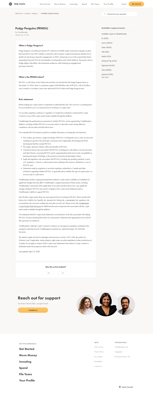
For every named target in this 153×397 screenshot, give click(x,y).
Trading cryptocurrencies (39, 13)
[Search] (119, 14)
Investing (27, 13)
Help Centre (18, 13)
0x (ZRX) (105, 38)
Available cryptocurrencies (50, 13)
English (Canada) (127, 387)
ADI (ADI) (105, 52)
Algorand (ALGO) (108, 65)
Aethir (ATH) (106, 56)
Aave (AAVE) (106, 47)
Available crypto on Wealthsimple (114, 34)
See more (105, 77)
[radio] (48, 273)
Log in (124, 4)
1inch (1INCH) (107, 43)
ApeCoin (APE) (107, 74)
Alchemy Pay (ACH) (109, 61)
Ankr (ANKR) (106, 70)
